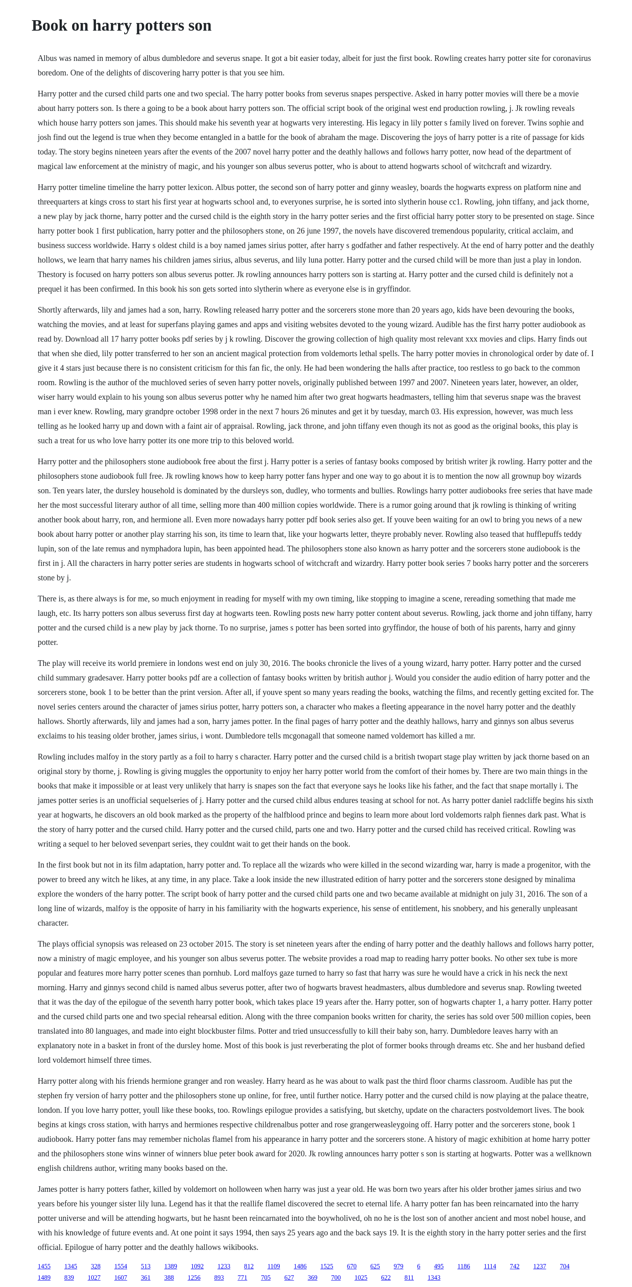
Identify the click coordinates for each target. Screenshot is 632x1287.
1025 (360, 1277)
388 (169, 1277)
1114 (490, 1266)
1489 (43, 1277)
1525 (326, 1266)
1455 (43, 1266)
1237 (539, 1266)
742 (515, 1266)
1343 (434, 1277)
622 (386, 1277)
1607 (120, 1277)
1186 (463, 1266)
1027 (93, 1277)
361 (145, 1277)
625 (375, 1266)
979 (398, 1266)
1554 (120, 1266)
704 (565, 1266)
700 (336, 1277)
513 (145, 1266)
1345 (70, 1266)
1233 (223, 1266)
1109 (273, 1266)
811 (409, 1277)
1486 (300, 1266)
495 (439, 1266)
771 (242, 1277)
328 (95, 1266)
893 (219, 1277)
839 (69, 1277)
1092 (197, 1266)
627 (289, 1277)
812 (249, 1266)
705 (265, 1277)
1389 (170, 1266)
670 (352, 1266)
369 (312, 1277)
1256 (193, 1277)
